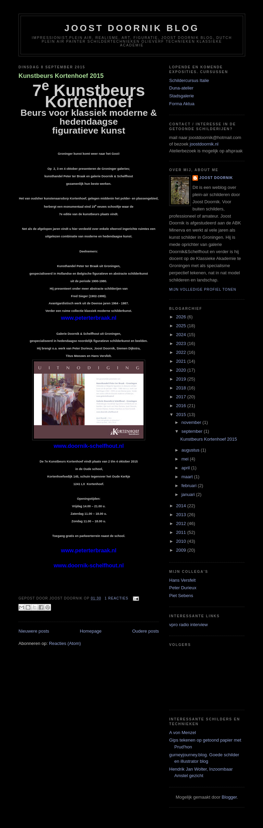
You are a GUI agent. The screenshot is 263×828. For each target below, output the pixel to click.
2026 (181, 316)
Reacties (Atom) (65, 643)
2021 (181, 361)
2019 (181, 379)
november (191, 422)
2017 (181, 396)
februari (189, 485)
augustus (191, 450)
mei (185, 458)
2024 (181, 334)
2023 (181, 343)
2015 (181, 414)
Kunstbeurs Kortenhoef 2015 (61, 75)
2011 (181, 532)
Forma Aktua (182, 103)
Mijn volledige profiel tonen (202, 289)
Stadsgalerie (181, 95)
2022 (181, 352)
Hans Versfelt (182, 580)
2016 (181, 405)
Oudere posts (145, 631)
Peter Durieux (182, 587)
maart (187, 476)
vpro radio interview (188, 624)
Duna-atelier (181, 88)
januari (188, 494)
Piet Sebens (181, 595)
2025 (181, 325)
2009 (181, 550)
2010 (181, 541)
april (186, 467)
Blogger (229, 797)
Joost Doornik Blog (131, 28)
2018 (181, 387)
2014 (181, 505)
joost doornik (216, 178)
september (192, 431)
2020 (181, 370)
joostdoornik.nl (203, 144)
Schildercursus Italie (189, 80)
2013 (181, 514)
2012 (181, 523)
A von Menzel (182, 732)
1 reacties (116, 598)
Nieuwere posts (33, 631)
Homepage (91, 631)
